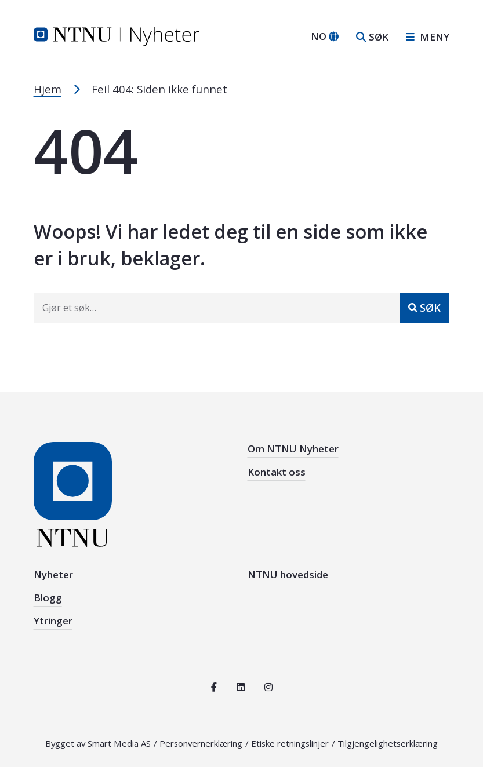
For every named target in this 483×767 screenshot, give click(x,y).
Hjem (47, 89)
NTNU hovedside (288, 574)
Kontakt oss (277, 472)
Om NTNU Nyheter (293, 448)
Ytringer (53, 620)
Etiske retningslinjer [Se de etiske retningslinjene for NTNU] (290, 743)
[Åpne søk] (372, 36)
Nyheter (53, 574)
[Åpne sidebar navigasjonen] (423, 36)
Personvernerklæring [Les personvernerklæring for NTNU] (200, 743)
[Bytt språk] (324, 36)
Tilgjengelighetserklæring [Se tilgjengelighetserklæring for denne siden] (387, 743)
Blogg (48, 597)
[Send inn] (424, 308)
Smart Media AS (119, 743)
